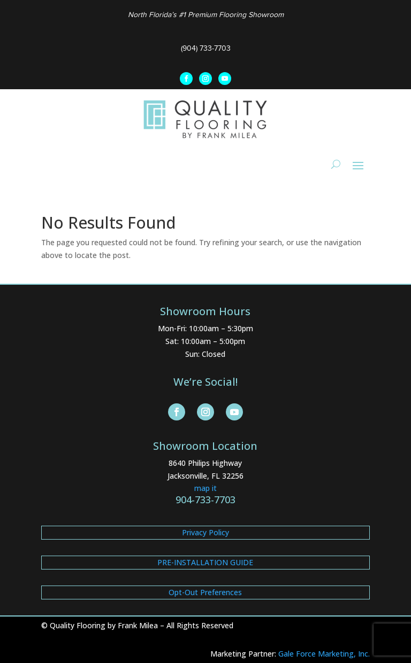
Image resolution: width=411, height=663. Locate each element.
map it (205, 488)
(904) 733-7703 (206, 48)
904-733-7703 (205, 499)
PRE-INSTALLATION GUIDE (205, 562)
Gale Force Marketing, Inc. (324, 654)
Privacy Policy (205, 532)
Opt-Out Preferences (205, 592)
